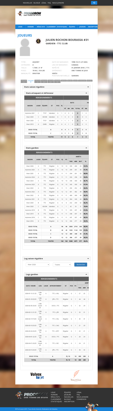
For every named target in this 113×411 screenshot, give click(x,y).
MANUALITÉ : (26, 73)
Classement (51, 27)
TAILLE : (24, 68)
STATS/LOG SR (31, 81)
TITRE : (23, 62)
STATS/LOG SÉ (37, 81)
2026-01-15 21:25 (30, 293)
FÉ (65, 108)
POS (57, 106)
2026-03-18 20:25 (30, 325)
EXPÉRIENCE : (57, 70)
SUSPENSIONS (82, 80)
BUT (80, 161)
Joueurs (82, 27)
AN (69, 108)
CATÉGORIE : (26, 65)
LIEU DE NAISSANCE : (60, 65)
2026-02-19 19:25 (30, 319)
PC (66, 159)
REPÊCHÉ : (56, 68)
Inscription (92, 27)
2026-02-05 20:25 (30, 306)
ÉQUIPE (44, 106)
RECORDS (70, 80)
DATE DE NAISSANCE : (60, 62)
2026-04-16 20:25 (30, 350)
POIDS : (24, 70)
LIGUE (38, 106)
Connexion (81, 399)
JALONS (75, 80)
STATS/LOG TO (57, 81)
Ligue (20, 27)
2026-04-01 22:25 (30, 337)
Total (77, 108)
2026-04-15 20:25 (30, 343)
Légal (43, 3)
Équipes (72, 27)
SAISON (30, 106)
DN (72, 108)
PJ (61, 106)
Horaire (31, 27)
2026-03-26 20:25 (30, 331)
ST (52, 106)
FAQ (49, 3)
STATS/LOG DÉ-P (50, 81)
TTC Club (62, 43)
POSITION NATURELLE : (61, 76)
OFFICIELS (89, 80)
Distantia (54, 409)
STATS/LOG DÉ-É (44, 81)
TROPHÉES (63, 80)
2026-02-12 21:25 (30, 312)
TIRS (70, 161)
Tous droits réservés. (35, 409)
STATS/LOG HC (23, 81)
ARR (75, 161)
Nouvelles (27, 3)
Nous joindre (58, 3)
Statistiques (62, 27)
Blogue (37, 3)
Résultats (41, 27)
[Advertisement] (70, 16)
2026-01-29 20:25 (30, 299)
